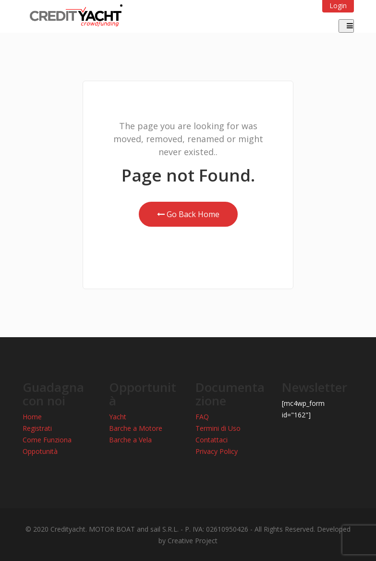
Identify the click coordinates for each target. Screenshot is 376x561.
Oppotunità (40, 451)
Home (32, 416)
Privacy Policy (216, 451)
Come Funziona (47, 439)
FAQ (202, 416)
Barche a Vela (130, 439)
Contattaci (211, 439)
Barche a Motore (135, 428)
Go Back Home (188, 214)
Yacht (117, 416)
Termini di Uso (218, 428)
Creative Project (193, 540)
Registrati (37, 428)
